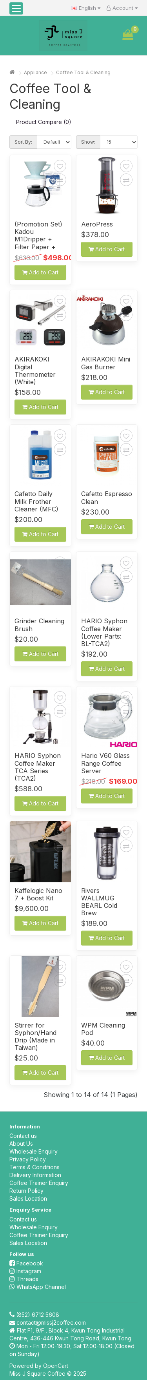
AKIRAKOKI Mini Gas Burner (105, 363)
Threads (23, 1279)
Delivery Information (35, 1175)
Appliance (35, 72)
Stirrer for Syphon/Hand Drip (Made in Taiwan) (35, 1037)
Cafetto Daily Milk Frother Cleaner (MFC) (36, 501)
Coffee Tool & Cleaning (83, 72)
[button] (16, 8)
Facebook (26, 1263)
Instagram (25, 1271)
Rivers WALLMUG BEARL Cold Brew (99, 902)
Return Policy (26, 1190)
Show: (88, 142)
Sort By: (23, 142)
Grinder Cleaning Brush (39, 624)
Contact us (23, 1135)
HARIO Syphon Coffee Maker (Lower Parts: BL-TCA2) (104, 632)
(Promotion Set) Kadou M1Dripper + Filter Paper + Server (38, 236)
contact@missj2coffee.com (51, 1322)
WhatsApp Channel (37, 1286)
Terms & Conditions (34, 1167)
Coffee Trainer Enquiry (38, 1182)
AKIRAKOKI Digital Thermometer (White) (35, 371)
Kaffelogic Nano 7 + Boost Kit (38, 894)
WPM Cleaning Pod (103, 1029)
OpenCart (55, 1365)
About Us (21, 1143)
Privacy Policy (27, 1159)
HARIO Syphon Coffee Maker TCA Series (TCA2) (38, 767)
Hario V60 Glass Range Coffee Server (105, 763)
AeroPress (97, 224)
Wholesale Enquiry (33, 1151)
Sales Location (28, 1198)
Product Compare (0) (43, 122)
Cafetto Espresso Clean (106, 497)
